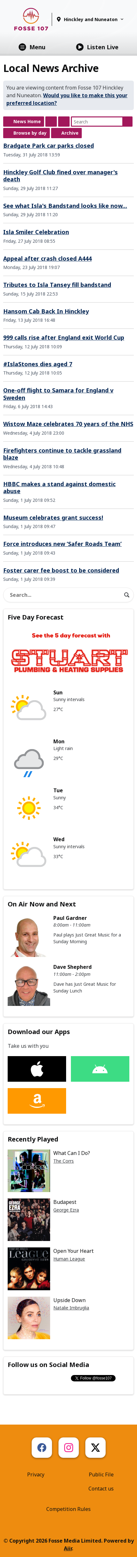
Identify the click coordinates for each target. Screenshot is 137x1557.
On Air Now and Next (42, 904)
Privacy (35, 1474)
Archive (70, 133)
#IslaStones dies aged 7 (37, 364)
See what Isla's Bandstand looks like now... (65, 205)
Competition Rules (68, 1509)
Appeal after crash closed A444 (47, 258)
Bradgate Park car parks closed (48, 145)
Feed (51, 121)
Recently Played (33, 1139)
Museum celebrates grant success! (53, 517)
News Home (27, 121)
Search (127, 121)
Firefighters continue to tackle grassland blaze (62, 454)
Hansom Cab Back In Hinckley (46, 311)
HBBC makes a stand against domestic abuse (59, 487)
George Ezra (66, 1210)
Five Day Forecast (36, 617)
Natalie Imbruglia (71, 1308)
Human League (69, 1259)
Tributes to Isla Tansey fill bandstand (57, 284)
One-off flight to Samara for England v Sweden (58, 393)
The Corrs (63, 1161)
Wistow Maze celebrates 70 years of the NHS (68, 424)
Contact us (101, 1488)
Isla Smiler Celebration (36, 232)
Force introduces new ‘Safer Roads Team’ (62, 544)
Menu (32, 47)
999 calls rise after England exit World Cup (63, 337)
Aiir (68, 1548)
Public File (101, 1474)
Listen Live (97, 47)
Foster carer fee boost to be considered (61, 570)
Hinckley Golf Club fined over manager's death (60, 175)
